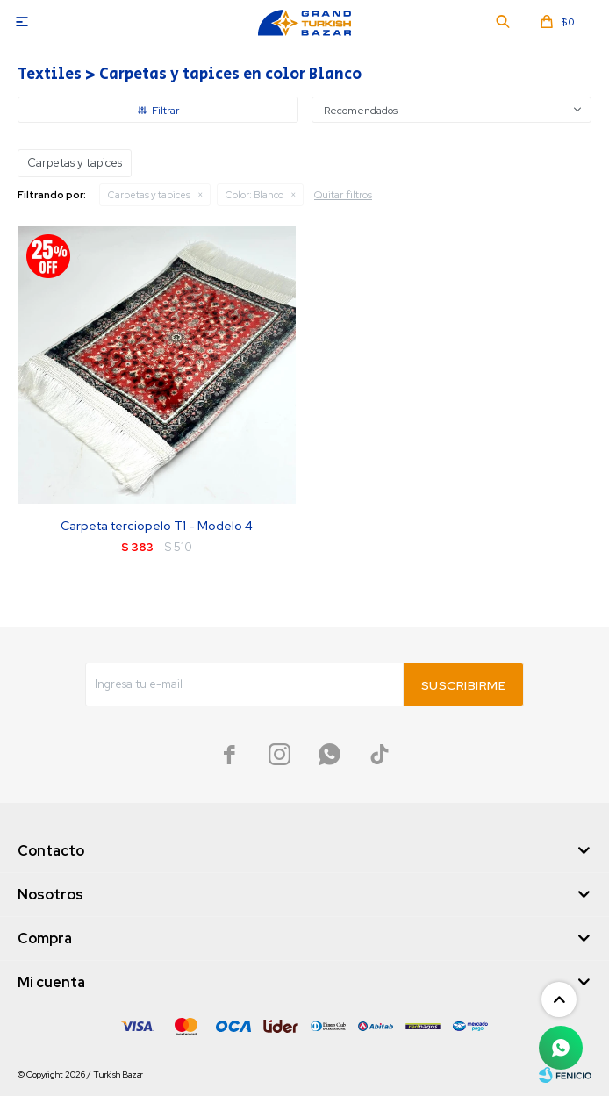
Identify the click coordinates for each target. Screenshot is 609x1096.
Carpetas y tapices (149, 195)
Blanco (254, 195)
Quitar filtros (343, 195)
